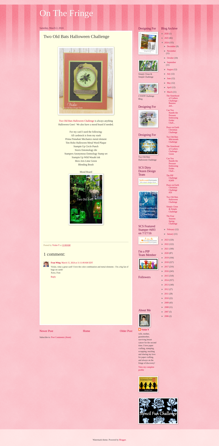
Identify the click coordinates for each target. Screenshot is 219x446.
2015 (166, 276)
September (171, 62)
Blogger (122, 440)
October (170, 58)
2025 (166, 38)
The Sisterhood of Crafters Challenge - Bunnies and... (172, 101)
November (171, 51)
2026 (166, 34)
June (169, 78)
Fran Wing (56, 263)
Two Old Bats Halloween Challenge (76, 121)
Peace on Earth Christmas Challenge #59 (172, 189)
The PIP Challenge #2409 (171, 178)
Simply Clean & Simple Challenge (172, 209)
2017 (166, 267)
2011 (166, 294)
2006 (166, 316)
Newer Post (46, 331)
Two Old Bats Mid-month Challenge (172, 139)
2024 (166, 42)
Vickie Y (145, 330)
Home (86, 331)
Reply (53, 277)
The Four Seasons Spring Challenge (171, 220)
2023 (166, 240)
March (170, 92)
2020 (166, 253)
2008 (166, 307)
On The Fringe (66, 13)
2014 (166, 280)
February (171, 229)
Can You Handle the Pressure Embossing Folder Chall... (172, 116)
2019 (166, 258)
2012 (166, 289)
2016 (166, 271)
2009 (166, 303)
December (171, 46)
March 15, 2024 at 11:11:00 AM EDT (77, 263)
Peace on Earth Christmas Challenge (172, 130)
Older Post (126, 331)
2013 (166, 285)
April (169, 87)
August (170, 69)
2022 (166, 244)
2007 (166, 312)
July (169, 74)
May (169, 83)
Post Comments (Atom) (61, 337)
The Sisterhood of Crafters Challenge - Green (172, 150)
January (170, 234)
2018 (166, 262)
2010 (166, 298)
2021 (166, 249)
